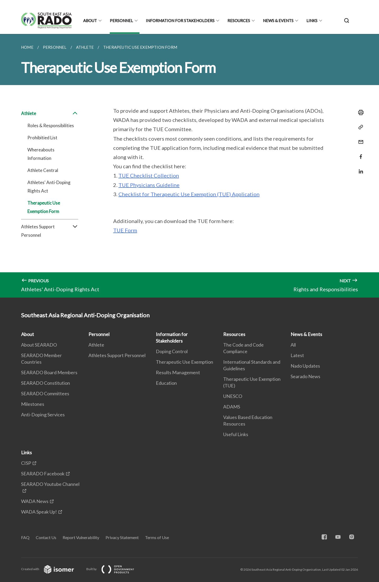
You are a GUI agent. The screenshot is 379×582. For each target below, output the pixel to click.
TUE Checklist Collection (148, 175)
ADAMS (231, 407)
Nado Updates (305, 366)
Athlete (49, 113)
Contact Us (46, 537)
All (293, 345)
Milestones (32, 404)
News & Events (278, 20)
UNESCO (232, 396)
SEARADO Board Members (49, 372)
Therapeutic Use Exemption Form (43, 207)
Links (311, 20)
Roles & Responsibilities (50, 125)
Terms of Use (157, 537)
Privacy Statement (122, 537)
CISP (26, 463)
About (90, 20)
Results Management (178, 372)
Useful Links (235, 434)
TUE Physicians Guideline (148, 185)
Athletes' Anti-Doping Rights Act (49, 187)
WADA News (34, 501)
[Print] (359, 112)
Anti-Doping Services (43, 414)
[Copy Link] (359, 127)
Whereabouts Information (40, 154)
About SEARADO (39, 345)
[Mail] (359, 138)
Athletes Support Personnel (49, 231)
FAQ (25, 537)
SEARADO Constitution (45, 383)
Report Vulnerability (81, 537)
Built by (114, 569)
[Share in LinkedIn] (359, 168)
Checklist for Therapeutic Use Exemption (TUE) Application (189, 194)
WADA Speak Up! (39, 512)
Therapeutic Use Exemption (184, 362)
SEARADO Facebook (42, 473)
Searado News (305, 376)
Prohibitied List (42, 137)
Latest (297, 355)
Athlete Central (42, 170)
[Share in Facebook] (359, 153)
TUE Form (125, 230)
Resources (238, 20)
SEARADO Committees (45, 393)
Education (166, 383)
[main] (189, 166)
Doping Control (172, 351)
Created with (51, 569)
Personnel (121, 20)
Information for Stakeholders (180, 20)
